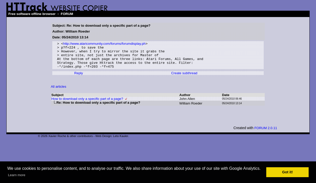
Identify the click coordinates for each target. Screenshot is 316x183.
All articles (58, 92)
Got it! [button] (287, 172)
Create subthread (184, 78)
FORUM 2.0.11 (265, 133)
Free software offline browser (32, 14)
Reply (78, 78)
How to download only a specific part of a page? (87, 104)
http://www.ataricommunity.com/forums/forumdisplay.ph (104, 44)
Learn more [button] (16, 175)
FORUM (67, 14)
